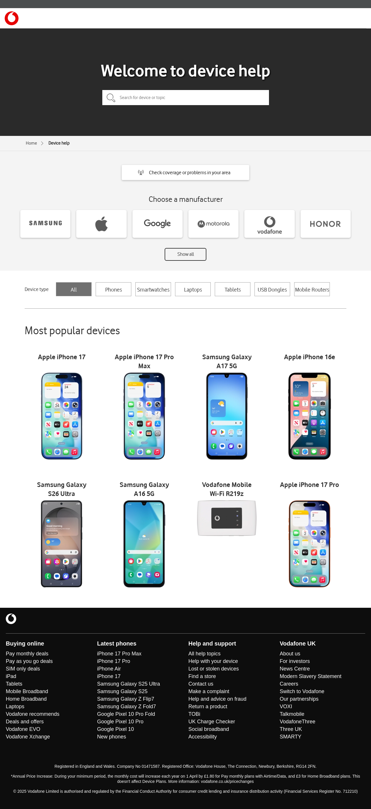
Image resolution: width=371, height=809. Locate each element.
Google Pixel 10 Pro (120, 721)
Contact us (200, 684)
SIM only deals (23, 669)
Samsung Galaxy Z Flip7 (125, 699)
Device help (59, 143)
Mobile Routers (312, 289)
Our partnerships (299, 699)
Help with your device (213, 661)
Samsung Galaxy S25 (122, 691)
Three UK (291, 729)
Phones (113, 289)
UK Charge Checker (211, 721)
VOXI (286, 706)
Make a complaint (208, 691)
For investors (295, 661)
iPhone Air (109, 669)
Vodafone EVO (23, 729)
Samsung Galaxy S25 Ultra (128, 684)
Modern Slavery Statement (310, 676)
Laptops (193, 289)
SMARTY (290, 737)
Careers (289, 684)
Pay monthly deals (27, 654)
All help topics (204, 654)
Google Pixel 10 (115, 729)
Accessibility (202, 737)
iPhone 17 (109, 676)
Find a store (202, 676)
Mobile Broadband (27, 691)
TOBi (194, 714)
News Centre (295, 669)
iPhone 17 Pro (113, 661)
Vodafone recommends (32, 714)
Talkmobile (292, 714)
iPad (11, 676)
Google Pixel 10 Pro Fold (126, 714)
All (74, 289)
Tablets (233, 289)
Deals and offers (25, 721)
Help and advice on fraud (217, 699)
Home (31, 143)
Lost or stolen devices (213, 669)
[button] (185, 172)
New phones (111, 737)
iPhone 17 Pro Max (119, 654)
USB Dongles (272, 289)
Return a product (207, 706)
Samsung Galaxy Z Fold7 (126, 706)
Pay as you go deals (29, 661)
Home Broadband (26, 699)
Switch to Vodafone (302, 691)
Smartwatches (153, 289)
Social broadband (208, 729)
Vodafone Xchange (28, 737)
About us (290, 654)
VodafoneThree (297, 721)
